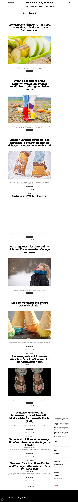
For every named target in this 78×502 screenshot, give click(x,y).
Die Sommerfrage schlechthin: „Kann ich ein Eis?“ (29, 304)
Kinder (40, 6)
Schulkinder (35, 137)
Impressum (52, 6)
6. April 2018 (27, 198)
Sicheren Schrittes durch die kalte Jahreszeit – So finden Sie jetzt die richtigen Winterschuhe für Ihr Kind (29, 142)
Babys (27, 353)
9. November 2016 (27, 423)
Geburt (55, 450)
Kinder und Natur (31, 436)
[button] (2, 499)
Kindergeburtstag (34, 6)
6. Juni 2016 (27, 471)
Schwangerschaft (58, 478)
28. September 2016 (27, 447)
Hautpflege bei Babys (57, 436)
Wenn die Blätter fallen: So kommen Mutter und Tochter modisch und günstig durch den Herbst (29, 85)
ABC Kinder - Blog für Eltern (39, 3)
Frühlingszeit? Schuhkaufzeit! (29, 196)
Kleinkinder (31, 353)
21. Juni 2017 (27, 364)
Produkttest (56, 472)
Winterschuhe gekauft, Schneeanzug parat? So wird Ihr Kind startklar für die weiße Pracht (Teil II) (29, 417)
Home (27, 6)
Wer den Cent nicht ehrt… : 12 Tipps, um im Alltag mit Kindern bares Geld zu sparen (29, 27)
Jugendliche (29, 78)
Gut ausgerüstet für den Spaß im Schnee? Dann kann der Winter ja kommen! (29, 249)
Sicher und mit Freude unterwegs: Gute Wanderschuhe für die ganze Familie (29, 442)
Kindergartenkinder (28, 137)
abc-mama (33, 148)
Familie (46, 6)
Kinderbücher (57, 461)
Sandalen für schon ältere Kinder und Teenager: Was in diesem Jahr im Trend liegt (29, 466)
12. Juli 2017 (27, 308)
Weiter (31, 486)
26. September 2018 (27, 148)
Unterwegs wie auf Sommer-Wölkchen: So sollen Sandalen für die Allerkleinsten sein (29, 359)
